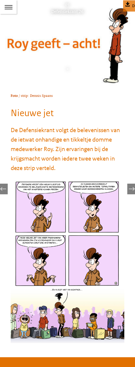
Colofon (19, 314)
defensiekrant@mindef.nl (49, 297)
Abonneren (21, 326)
